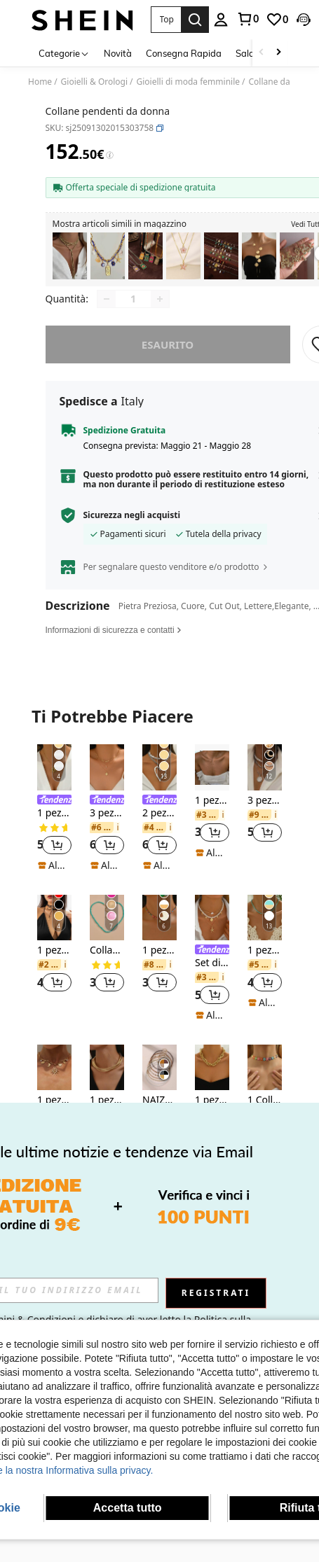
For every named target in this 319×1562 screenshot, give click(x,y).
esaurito (168, 354)
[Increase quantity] (160, 308)
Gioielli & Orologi (94, 82)
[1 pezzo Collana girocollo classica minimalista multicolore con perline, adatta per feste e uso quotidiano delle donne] (264, 927)
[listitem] (70, 255)
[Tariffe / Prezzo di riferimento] (110, 155)
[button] (166, 19)
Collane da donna (283, 82)
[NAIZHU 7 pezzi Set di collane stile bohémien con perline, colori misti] (159, 1077)
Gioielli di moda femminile (188, 82)
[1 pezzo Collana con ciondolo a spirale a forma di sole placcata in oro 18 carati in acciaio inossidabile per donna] (54, 777)
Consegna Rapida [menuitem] (184, 53)
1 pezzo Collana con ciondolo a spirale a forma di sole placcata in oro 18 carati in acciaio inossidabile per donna (54, 823)
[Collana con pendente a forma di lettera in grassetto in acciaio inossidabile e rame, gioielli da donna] (297, 255)
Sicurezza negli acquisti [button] (132, 525)
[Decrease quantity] (106, 308)
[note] (54, 875)
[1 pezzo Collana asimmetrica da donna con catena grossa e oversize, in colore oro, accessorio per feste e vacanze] (212, 1077)
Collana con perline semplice (107, 960)
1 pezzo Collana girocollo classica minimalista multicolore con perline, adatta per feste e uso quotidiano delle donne (264, 960)
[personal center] (220, 19)
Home (40, 82)
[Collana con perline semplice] (107, 927)
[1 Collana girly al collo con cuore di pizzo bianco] (264, 1077)
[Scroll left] (261, 53)
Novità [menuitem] (118, 53)
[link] (247, 19)
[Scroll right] (278, 53)
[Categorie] (64, 53)
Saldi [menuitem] (246, 53)
